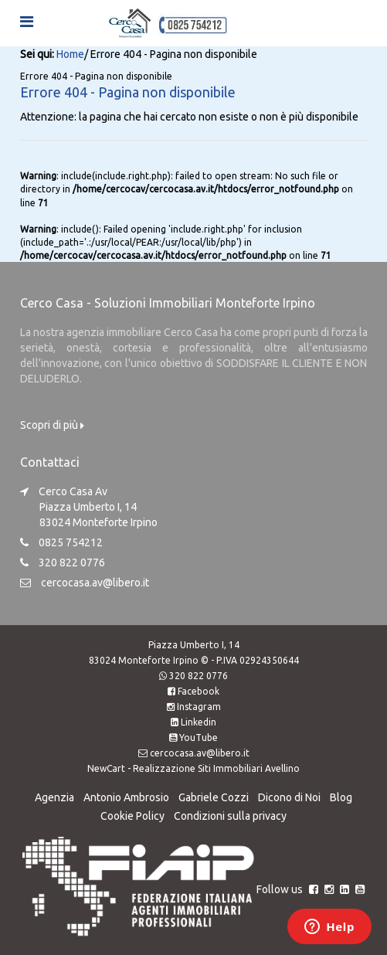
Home (70, 54)
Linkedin (198, 722)
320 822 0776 (198, 676)
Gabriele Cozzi (213, 797)
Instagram (199, 707)
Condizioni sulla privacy (230, 816)
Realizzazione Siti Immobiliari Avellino (216, 768)
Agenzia (54, 797)
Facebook (198, 691)
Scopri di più (52, 425)
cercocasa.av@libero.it (95, 582)
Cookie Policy (132, 816)
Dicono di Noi (289, 797)
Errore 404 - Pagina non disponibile (128, 92)
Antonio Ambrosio (126, 797)
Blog (341, 797)
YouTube (198, 737)
